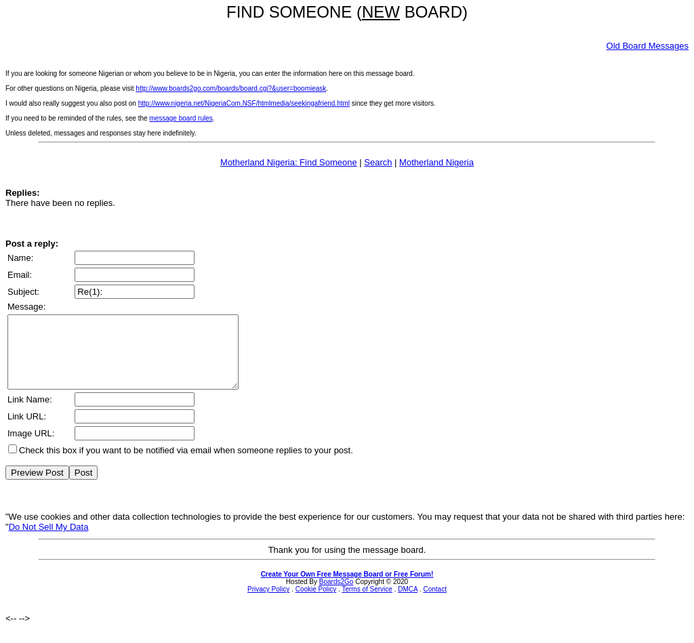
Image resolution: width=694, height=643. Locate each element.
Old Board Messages (648, 46)
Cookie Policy (316, 603)
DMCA (407, 603)
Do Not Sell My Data (49, 541)
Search (378, 162)
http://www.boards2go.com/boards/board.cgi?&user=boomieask (231, 88)
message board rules (180, 118)
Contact (434, 603)
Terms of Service (367, 603)
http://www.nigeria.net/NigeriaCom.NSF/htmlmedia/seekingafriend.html (244, 103)
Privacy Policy (268, 603)
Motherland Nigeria (436, 162)
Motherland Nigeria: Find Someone (288, 162)
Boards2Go (336, 596)
